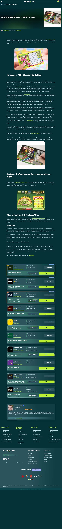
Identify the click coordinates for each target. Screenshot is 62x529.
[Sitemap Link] (45, 461)
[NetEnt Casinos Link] (37, 434)
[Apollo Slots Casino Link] (10, 376)
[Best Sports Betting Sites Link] (54, 439)
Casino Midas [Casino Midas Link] (16, 388)
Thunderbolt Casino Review (18, 350)
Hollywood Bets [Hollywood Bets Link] (17, 361)
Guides (5, 4)
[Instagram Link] (9, 459)
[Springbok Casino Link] (10, 267)
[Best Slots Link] (54, 437)
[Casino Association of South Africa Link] (39, 476)
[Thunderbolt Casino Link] (10, 349)
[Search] (60, 1)
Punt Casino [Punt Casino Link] (16, 293)
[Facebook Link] (4, 459)
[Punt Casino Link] (10, 294)
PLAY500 (39, 273)
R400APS (39, 381)
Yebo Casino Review (17, 282)
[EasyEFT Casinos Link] (21, 432)
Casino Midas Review (17, 391)
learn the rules (51, 100)
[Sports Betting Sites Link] (48, 455)
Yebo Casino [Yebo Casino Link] (16, 279)
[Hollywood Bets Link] (10, 362)
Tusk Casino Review (17, 337)
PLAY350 (39, 354)
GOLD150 (39, 395)
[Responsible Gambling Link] (32, 461)
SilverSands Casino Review (18, 310)
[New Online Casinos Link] (6, 439)
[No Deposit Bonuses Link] (6, 434)
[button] (1, 1)
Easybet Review (16, 323)
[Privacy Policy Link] (31, 457)
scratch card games (35, 133)
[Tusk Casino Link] (10, 335)
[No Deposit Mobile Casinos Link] (54, 430)
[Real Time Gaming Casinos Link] (37, 430)
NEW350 (39, 286)
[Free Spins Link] (54, 434)
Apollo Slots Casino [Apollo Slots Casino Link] (17, 374)
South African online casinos (38, 218)
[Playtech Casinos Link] (37, 439)
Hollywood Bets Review (17, 364)
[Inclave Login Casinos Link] (54, 442)
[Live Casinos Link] (46, 459)
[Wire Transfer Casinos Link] (21, 442)
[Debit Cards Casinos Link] (21, 434)
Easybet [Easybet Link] (15, 320)
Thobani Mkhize (18, 30)
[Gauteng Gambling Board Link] (31, 476)
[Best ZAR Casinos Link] (6, 437)
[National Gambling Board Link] (35, 476)
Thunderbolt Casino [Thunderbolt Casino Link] (17, 347)
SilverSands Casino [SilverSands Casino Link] (17, 307)
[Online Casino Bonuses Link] (6, 430)
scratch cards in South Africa (21, 182)
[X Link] (6, 459)
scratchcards (20, 86)
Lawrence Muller (6, 30)
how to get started (50, 39)
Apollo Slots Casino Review (18, 377)
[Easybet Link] (10, 322)
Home (2, 4)
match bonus (27, 94)
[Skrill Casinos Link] (21, 437)
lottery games (30, 120)
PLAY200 (39, 300)
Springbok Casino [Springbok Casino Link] (17, 266)
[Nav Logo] (29, 1)
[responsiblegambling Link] (27, 476)
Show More (49, 267)
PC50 (39, 327)
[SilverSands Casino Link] (10, 308)
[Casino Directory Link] (47, 453)
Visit (49, 273)
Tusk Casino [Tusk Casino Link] (16, 334)
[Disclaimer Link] (30, 459)
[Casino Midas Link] (10, 389)
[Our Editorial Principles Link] (32, 463)
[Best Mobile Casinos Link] (6, 442)
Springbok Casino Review (18, 269)
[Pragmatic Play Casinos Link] (37, 437)
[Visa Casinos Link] (21, 439)
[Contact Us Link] (30, 455)
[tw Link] (15, 409)
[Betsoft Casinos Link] (37, 442)
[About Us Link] (30, 453)
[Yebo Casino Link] (10, 281)
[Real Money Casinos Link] (48, 457)
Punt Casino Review (17, 296)
